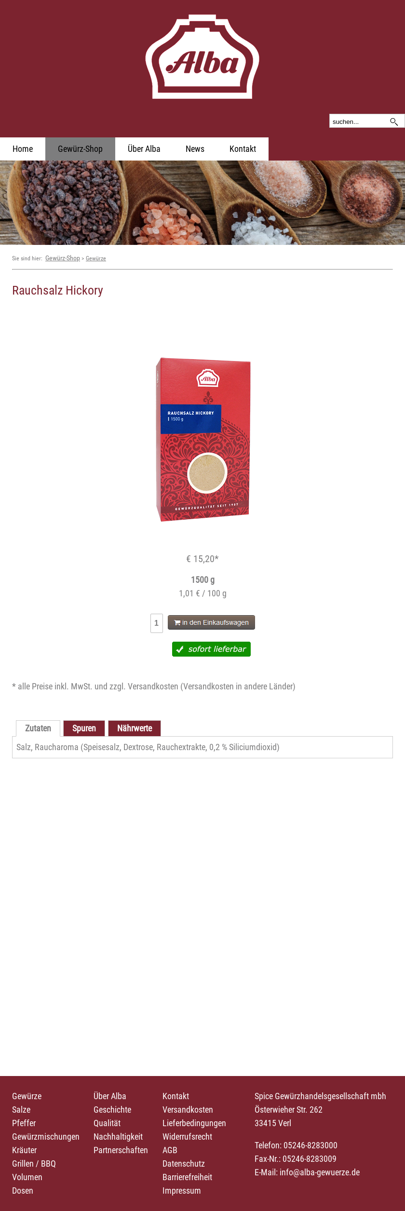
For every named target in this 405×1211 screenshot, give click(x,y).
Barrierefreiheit (187, 1177)
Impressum (181, 1190)
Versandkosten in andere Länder (238, 686)
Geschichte (112, 1109)
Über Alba (144, 149)
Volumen (27, 1177)
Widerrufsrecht (187, 1136)
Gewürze (96, 258)
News (195, 149)
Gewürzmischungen (46, 1136)
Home (23, 149)
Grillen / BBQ (34, 1163)
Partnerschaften (121, 1150)
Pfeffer (24, 1123)
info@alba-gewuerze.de (320, 1172)
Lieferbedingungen (194, 1123)
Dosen (22, 1190)
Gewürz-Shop (80, 149)
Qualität (107, 1123)
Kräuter (24, 1150)
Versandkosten (187, 1109)
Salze (21, 1109)
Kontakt (243, 149)
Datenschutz (183, 1163)
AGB (169, 1150)
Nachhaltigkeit (118, 1136)
